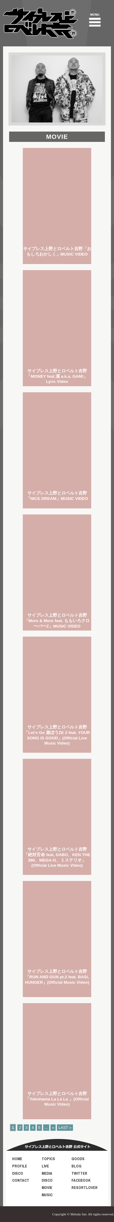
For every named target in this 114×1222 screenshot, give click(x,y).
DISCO (17, 1173)
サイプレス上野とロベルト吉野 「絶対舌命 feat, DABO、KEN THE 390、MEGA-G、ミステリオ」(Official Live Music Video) (57, 857)
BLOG (76, 1166)
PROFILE (19, 1166)
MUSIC (47, 1194)
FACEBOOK (81, 1180)
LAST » (64, 1127)
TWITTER (79, 1173)
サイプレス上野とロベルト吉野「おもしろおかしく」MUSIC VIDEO (57, 251)
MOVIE (47, 1187)
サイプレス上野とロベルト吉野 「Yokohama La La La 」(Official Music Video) (57, 1098)
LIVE (45, 1166)
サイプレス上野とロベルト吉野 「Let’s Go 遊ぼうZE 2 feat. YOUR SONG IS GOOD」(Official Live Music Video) (57, 735)
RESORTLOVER (84, 1187)
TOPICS (48, 1158)
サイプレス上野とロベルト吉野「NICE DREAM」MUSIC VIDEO (57, 496)
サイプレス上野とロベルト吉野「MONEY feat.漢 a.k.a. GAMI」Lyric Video (56, 376)
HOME (17, 1158)
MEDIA (47, 1173)
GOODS (78, 1158)
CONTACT (20, 1180)
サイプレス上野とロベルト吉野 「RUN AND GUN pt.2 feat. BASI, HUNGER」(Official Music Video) (57, 977)
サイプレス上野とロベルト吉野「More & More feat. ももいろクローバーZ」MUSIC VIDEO (57, 620)
